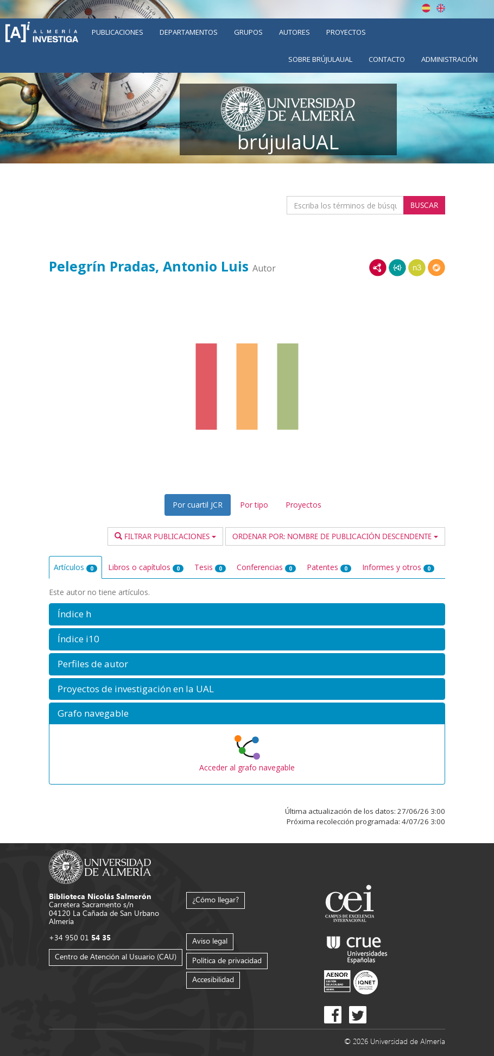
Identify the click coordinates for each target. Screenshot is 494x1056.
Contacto (387, 59)
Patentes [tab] (329, 567)
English (440, 8)
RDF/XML (378, 267)
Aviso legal (209, 940)
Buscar (424, 205)
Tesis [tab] (210, 567)
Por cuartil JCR (198, 504)
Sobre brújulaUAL (320, 59)
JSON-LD (397, 267)
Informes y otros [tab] (398, 567)
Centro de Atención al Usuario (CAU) (115, 956)
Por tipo (254, 504)
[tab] (247, 614)
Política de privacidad (227, 960)
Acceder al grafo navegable (247, 767)
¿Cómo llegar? (215, 899)
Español (426, 8)
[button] (247, 614)
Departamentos (189, 32)
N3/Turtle (417, 267)
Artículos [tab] (75, 567)
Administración (449, 59)
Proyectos (346, 32)
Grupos (248, 32)
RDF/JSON (436, 267)
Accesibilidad (213, 979)
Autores (294, 32)
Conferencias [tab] (266, 567)
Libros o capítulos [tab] (145, 567)
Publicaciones (117, 32)
